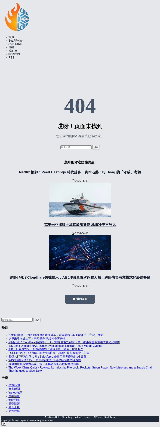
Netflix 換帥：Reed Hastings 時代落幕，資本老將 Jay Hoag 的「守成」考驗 (80, 172)
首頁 (11, 37)
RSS (11, 57)
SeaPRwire (15, 40)
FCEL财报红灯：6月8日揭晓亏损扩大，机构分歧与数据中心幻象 (48, 352)
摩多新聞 (14, 388)
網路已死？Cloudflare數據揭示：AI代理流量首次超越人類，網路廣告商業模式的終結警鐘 (80, 277)
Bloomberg (67, 417)
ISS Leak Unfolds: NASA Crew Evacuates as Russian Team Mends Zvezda (55, 345)
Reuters (87, 417)
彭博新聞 (14, 385)
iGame (12, 50)
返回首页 (80, 298)
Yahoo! (78, 417)
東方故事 (14, 411)
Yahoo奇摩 (15, 392)
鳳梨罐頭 (14, 403)
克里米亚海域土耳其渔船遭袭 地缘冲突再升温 (80, 225)
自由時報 (14, 396)
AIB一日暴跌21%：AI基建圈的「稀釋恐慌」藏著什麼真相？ (45, 349)
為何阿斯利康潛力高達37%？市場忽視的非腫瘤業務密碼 (43, 364)
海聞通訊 (14, 399)
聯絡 (11, 47)
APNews (98, 417)
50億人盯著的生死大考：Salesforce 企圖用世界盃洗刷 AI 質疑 (47, 356)
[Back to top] (3, 424)
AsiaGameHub (52, 417)
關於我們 (14, 54)
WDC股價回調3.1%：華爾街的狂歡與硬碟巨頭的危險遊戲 (44, 360)
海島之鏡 (14, 407)
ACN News (15, 43)
